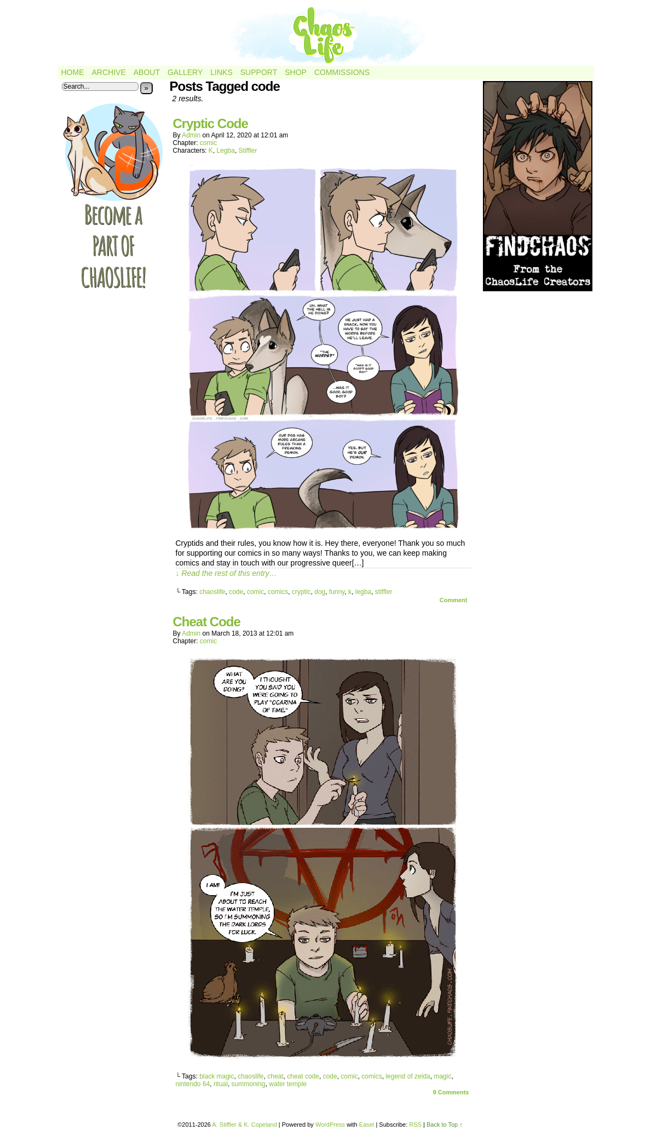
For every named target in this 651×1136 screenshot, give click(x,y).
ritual (221, 1084)
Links (221, 72)
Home (72, 72)
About (147, 72)
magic (442, 1076)
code (236, 592)
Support (258, 72)
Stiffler (248, 150)
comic (208, 143)
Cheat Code (206, 621)
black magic (216, 1076)
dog (319, 592)
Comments (451, 1092)
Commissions (342, 72)
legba (363, 592)
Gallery (185, 72)
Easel (367, 1124)
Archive (109, 72)
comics (278, 592)
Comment (453, 600)
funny (336, 592)
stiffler (384, 592)
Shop (296, 72)
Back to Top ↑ (445, 1124)
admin (191, 135)
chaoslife (212, 592)
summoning (249, 1084)
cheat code (303, 1076)
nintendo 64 (193, 1084)
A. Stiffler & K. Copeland (244, 1124)
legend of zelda (407, 1076)
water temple (288, 1084)
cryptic (301, 592)
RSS (415, 1124)
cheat (275, 1076)
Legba (226, 150)
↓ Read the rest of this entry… (226, 573)
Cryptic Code (210, 123)
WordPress (330, 1124)
